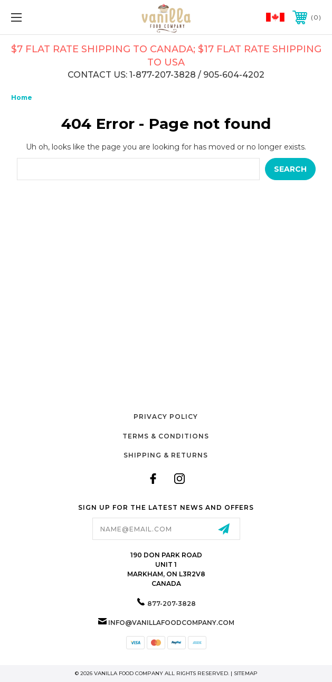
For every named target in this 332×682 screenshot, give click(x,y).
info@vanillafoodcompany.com (171, 623)
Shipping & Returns (166, 455)
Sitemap (246, 673)
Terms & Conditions (165, 436)
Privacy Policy (166, 417)
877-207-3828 (171, 604)
